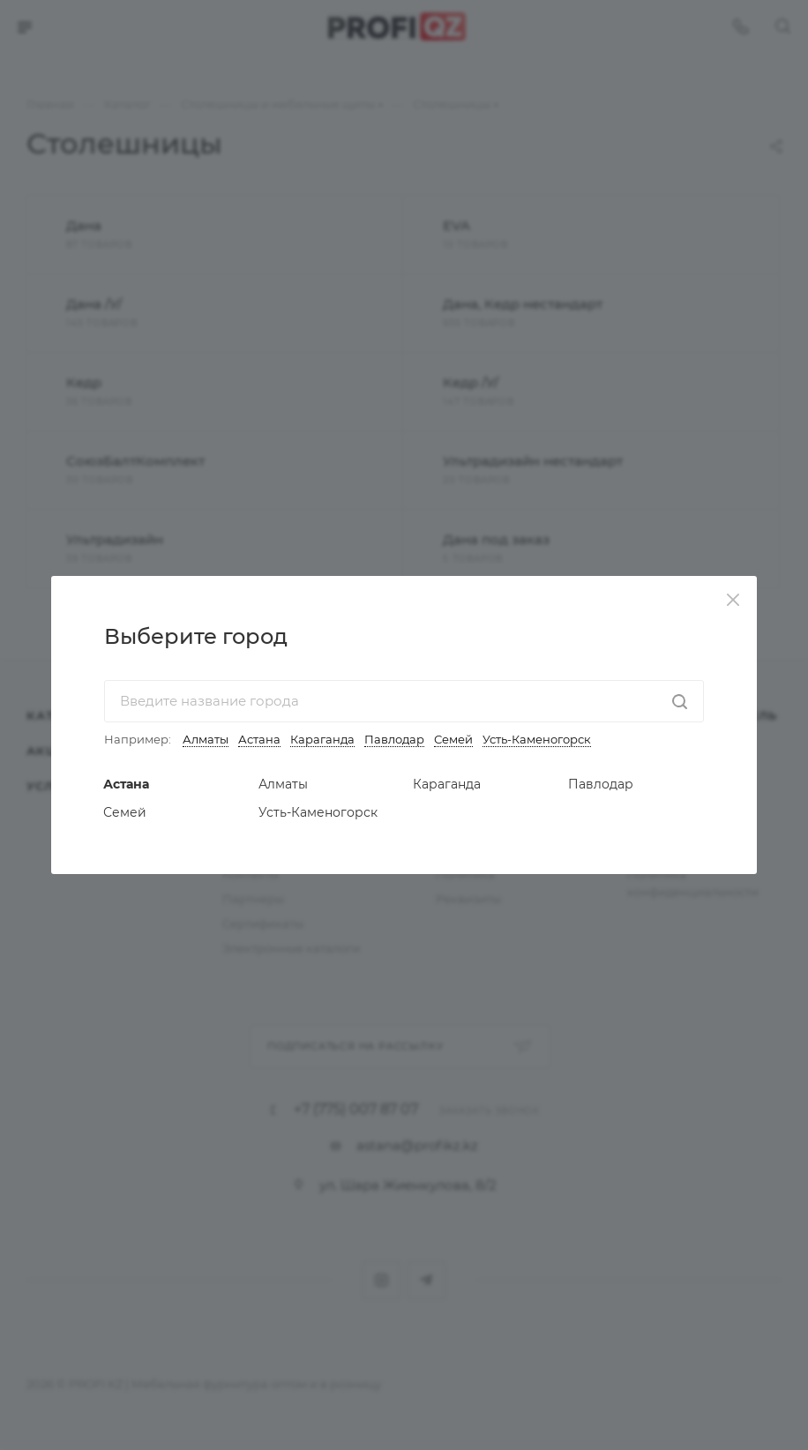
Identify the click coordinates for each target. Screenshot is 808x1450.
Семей (453, 739)
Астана (259, 739)
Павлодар (394, 739)
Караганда (322, 739)
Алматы (205, 739)
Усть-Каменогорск (537, 739)
